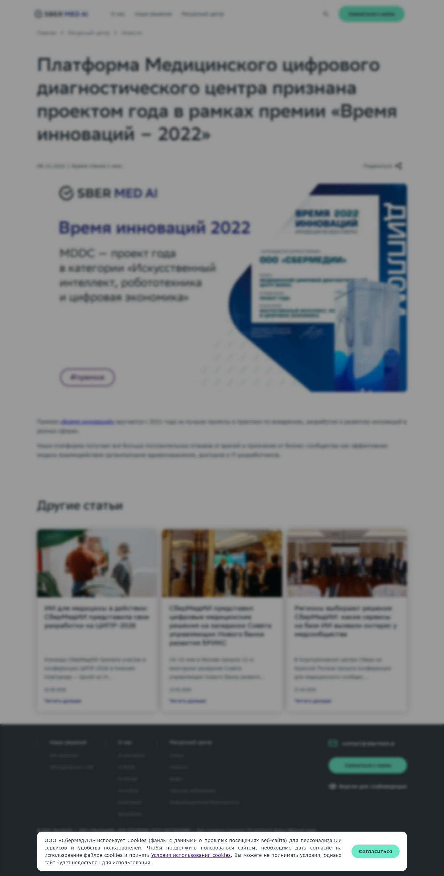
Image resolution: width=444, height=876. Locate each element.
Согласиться (375, 851)
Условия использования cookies (191, 855)
